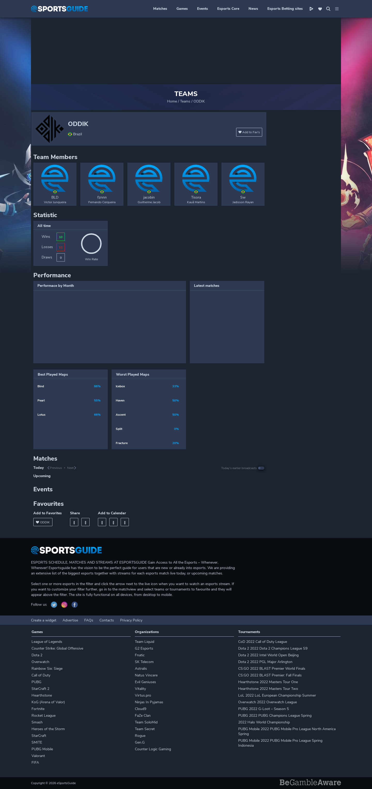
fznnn (102, 197)
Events (202, 8)
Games (182, 8)
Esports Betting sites (285, 8)
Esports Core (228, 8)
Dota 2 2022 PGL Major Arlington (265, 661)
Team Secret (145, 729)
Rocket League (44, 715)
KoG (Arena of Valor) (48, 702)
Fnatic (140, 655)
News (253, 8)
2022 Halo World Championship (264, 722)
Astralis (141, 668)
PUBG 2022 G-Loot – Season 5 (263, 708)
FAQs (88, 620)
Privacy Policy (131, 620)
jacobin (149, 197)
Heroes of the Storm (48, 729)
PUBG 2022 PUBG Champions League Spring (275, 715)
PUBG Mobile (42, 749)
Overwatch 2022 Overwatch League (267, 702)
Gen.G (140, 742)
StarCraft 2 (40, 688)
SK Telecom (144, 661)
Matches (160, 8)
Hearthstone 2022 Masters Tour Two (268, 688)
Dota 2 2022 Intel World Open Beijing (268, 655)
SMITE (37, 742)
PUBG (36, 682)
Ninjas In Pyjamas (149, 702)
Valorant (38, 755)
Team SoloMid (146, 722)
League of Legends (47, 641)
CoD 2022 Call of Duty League (262, 641)
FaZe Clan (143, 715)
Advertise (70, 620)
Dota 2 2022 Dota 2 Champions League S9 (272, 648)
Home (172, 101)
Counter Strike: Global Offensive (57, 648)
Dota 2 (37, 655)
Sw (243, 197)
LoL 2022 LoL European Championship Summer (277, 695)
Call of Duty (41, 675)
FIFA (35, 762)
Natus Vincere (146, 675)
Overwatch (40, 661)
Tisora (196, 197)
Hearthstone (42, 695)
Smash (37, 722)
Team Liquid (144, 641)
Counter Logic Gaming (153, 749)
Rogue (140, 735)
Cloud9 (140, 708)
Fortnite (38, 708)
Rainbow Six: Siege (47, 668)
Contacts (106, 620)
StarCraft (39, 735)
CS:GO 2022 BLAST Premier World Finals (271, 668)
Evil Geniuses (145, 682)
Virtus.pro (143, 695)
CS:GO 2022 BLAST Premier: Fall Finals (270, 675)
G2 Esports (144, 648)
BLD (54, 197)
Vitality (140, 688)
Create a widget (43, 620)
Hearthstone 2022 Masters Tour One (268, 682)
